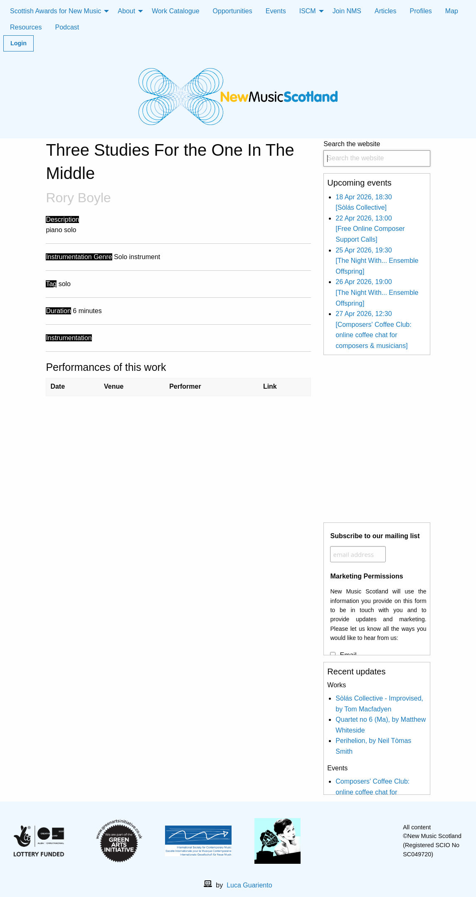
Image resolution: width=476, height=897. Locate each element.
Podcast (67, 27)
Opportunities (232, 11)
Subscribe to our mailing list (374, 535)
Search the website (376, 153)
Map (451, 11)
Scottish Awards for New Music (55, 11)
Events (276, 11)
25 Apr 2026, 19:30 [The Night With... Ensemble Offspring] (376, 261)
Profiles (421, 11)
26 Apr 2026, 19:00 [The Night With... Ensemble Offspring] (376, 292)
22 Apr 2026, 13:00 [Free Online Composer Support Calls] (369, 229)
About (126, 11)
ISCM (307, 11)
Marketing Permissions (366, 576)
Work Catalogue (175, 11)
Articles (385, 11)
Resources (26, 27)
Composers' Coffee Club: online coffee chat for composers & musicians (372, 792)
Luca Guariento (249, 885)
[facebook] (350, 841)
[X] (363, 841)
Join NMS (347, 11)
